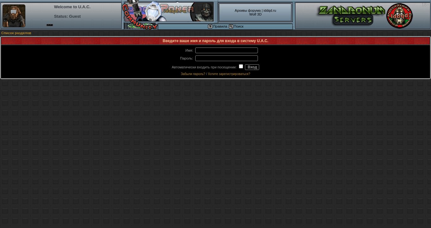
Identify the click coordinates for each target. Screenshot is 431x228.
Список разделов (16, 33)
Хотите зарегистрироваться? (229, 74)
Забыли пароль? (193, 74)
